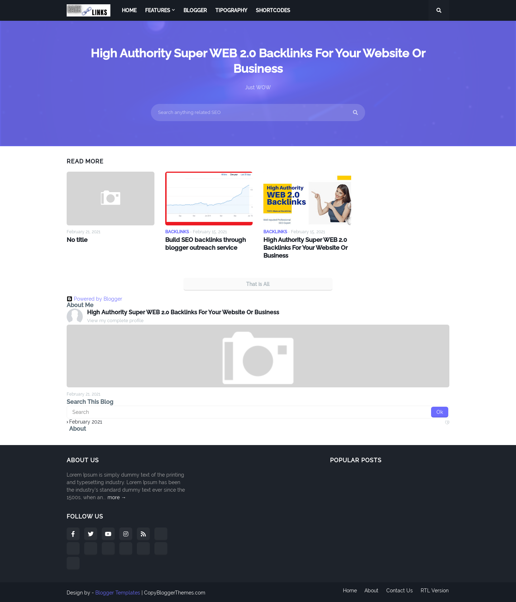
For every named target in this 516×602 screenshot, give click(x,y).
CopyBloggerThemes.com (174, 591)
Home (348, 591)
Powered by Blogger (94, 297)
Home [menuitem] (129, 10)
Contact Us (399, 591)
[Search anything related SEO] (258, 112)
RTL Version (435, 591)
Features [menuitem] (157, 10)
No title (77, 239)
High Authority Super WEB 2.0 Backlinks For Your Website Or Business (304, 247)
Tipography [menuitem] (231, 10)
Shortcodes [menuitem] (273, 10)
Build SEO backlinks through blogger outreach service (204, 243)
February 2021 (259, 420)
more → (117, 496)
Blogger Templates (117, 591)
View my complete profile (115, 319)
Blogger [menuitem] (195, 10)
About (371, 591)
